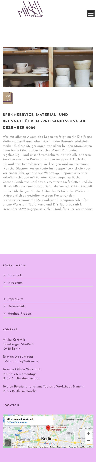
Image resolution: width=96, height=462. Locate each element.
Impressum (15, 299)
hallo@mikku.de (26, 361)
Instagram (15, 282)
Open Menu (91, 13)
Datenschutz (16, 306)
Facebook (15, 275)
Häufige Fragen (19, 313)
